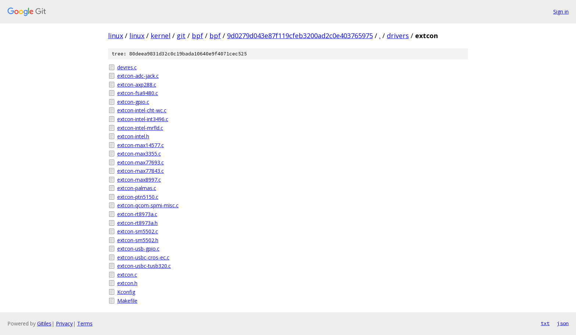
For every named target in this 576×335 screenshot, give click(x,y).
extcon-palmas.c (136, 188)
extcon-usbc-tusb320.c (144, 265)
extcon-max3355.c (139, 153)
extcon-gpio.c (133, 101)
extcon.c (127, 274)
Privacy (64, 323)
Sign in (561, 11)
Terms (85, 323)
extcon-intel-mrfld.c (140, 127)
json (563, 323)
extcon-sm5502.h (137, 240)
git (181, 35)
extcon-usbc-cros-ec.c (143, 257)
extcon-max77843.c (140, 170)
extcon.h (127, 283)
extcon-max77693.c (140, 162)
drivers (398, 35)
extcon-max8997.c (139, 179)
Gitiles (44, 323)
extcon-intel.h (133, 136)
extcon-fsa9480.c (137, 93)
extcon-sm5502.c (137, 231)
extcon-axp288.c (136, 84)
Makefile (127, 300)
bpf (197, 35)
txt (545, 323)
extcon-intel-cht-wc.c (141, 110)
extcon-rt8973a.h (137, 222)
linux (115, 35)
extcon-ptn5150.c (137, 196)
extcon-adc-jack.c (138, 75)
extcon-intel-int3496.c (142, 119)
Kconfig (126, 291)
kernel (160, 35)
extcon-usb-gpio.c (138, 248)
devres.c (127, 67)
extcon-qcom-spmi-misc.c (148, 205)
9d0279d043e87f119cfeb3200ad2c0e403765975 (300, 35)
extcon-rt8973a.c (137, 214)
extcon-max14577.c (140, 145)
